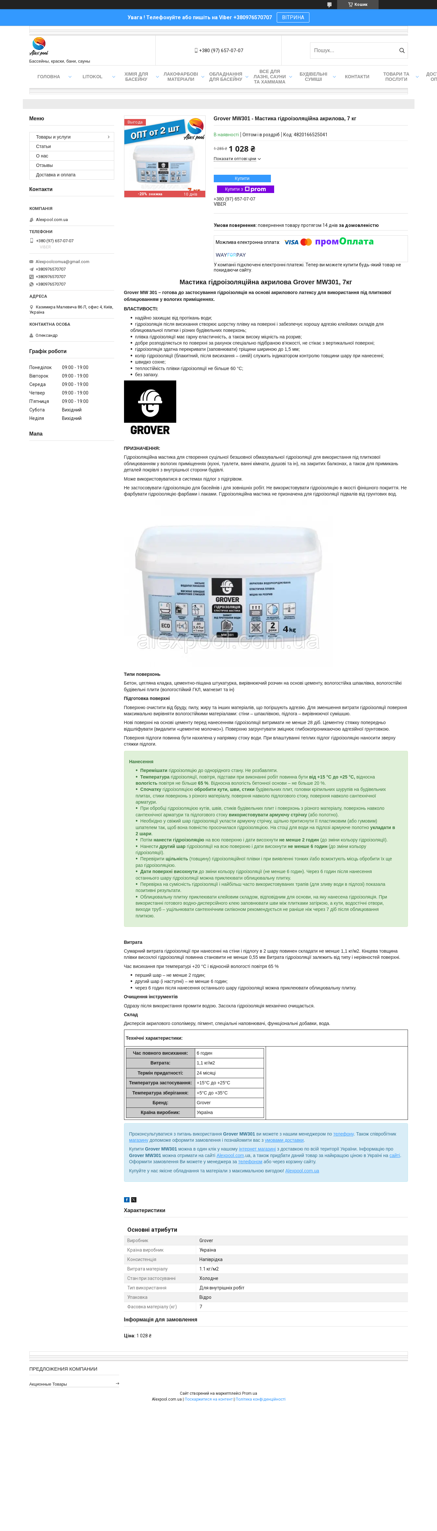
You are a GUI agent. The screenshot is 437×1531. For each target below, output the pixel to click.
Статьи (43, 146)
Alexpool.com (230, 1155)
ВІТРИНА (293, 17)
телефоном (250, 1161)
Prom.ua (249, 1393)
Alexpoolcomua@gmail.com (62, 261)
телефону (343, 1134)
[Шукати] (402, 50)
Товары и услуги (53, 137)
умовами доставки (284, 1140)
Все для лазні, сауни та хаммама (270, 76)
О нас (42, 155)
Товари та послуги (396, 76)
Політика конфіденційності (261, 1399)
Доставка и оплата (56, 174)
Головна (49, 76)
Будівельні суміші (313, 76)
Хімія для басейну (136, 76)
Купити (242, 178)
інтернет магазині (257, 1149)
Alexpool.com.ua (302, 1170)
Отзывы (44, 165)
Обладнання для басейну (225, 76)
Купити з (245, 189)
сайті (394, 1155)
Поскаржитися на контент (209, 1399)
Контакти (357, 76)
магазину (138, 1140)
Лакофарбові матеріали (181, 76)
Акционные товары (48, 1384)
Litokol (92, 76)
